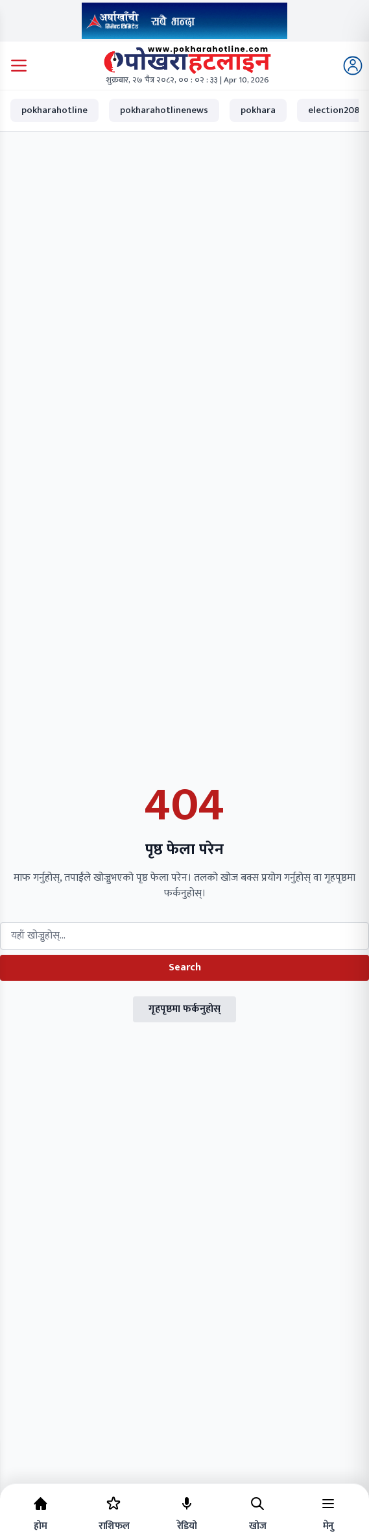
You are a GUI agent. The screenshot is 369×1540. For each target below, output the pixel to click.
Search (185, 967)
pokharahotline (54, 110)
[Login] (353, 66)
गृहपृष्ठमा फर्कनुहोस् (184, 1009)
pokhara (258, 110)
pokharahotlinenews (164, 110)
